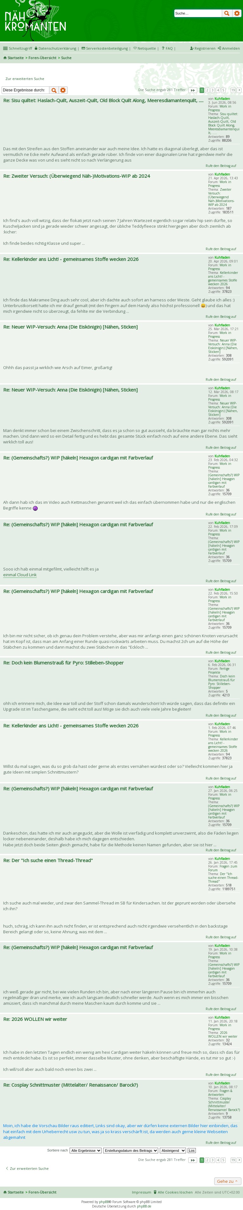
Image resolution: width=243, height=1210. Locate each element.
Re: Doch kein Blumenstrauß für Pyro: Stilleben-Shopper (63, 662)
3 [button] (213, 90)
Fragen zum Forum (222, 868)
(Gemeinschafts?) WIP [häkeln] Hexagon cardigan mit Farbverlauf (224, 481)
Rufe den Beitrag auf (221, 166)
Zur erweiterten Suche (24, 78)
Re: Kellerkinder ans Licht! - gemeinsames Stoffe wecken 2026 (71, 259)
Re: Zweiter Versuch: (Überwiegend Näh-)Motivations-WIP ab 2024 (76, 176)
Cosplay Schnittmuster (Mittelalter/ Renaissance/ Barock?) (224, 1104)
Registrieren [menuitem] (205, 48)
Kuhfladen (222, 98)
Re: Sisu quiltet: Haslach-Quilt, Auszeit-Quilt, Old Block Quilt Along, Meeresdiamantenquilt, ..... (103, 100)
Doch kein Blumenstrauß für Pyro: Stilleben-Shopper (221, 682)
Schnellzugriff (20, 48)
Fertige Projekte (218, 670)
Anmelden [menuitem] (231, 48)
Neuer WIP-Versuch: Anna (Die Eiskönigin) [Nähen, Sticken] (223, 346)
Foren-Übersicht (42, 57)
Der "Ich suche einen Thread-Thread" (223, 878)
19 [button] (233, 90)
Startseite (16, 57)
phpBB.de (144, 1206)
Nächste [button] (239, 90)
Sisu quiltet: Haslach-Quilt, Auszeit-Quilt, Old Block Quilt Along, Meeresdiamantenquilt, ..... (224, 123)
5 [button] (223, 90)
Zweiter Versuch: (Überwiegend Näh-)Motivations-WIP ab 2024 (221, 197)
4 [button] (218, 90)
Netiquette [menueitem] (147, 48)
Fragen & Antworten (220, 1093)
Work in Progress (219, 108)
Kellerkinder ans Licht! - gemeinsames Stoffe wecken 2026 (223, 278)
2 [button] (207, 90)
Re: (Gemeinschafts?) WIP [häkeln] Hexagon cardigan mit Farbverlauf (78, 457)
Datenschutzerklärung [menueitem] (57, 48)
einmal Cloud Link (20, 574)
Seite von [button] (193, 90)
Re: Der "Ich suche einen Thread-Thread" (48, 860)
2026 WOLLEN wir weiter (222, 1034)
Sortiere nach (57, 1150)
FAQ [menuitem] (169, 48)
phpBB (104, 1202)
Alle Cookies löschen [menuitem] (175, 1192)
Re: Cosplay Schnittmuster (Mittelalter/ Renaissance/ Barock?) (70, 1085)
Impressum (141, 1192)
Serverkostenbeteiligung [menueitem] (107, 48)
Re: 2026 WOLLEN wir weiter (35, 1019)
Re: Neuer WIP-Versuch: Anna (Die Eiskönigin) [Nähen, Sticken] (70, 327)
